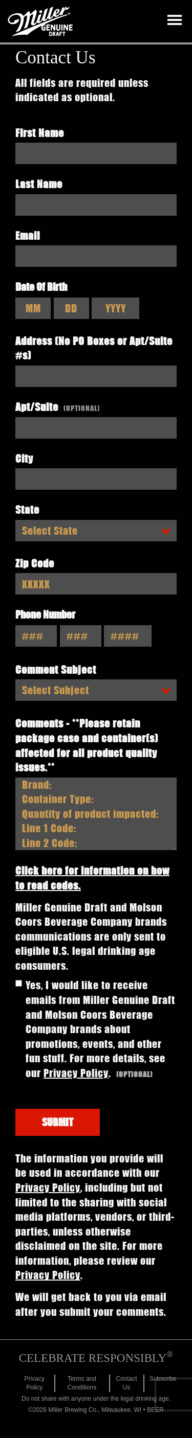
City (24, 458)
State (27, 509)
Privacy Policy (47, 1187)
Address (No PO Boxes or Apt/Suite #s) (94, 348)
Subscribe (163, 1378)
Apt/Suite (57, 406)
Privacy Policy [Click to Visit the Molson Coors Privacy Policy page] (76, 1072)
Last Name (38, 183)
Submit (57, 1121)
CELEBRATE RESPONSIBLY (96, 1358)
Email (27, 235)
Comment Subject (55, 669)
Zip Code (34, 563)
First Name (39, 132)
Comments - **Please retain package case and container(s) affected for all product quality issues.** (86, 745)
